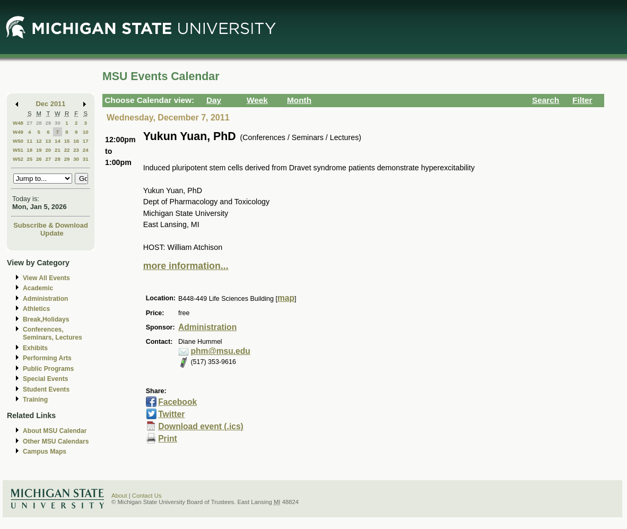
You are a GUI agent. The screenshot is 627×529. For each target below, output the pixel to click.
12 (39, 141)
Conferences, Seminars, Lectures (52, 333)
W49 (18, 132)
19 (39, 150)
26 (39, 159)
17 (86, 141)
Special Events (45, 379)
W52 (18, 159)
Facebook (177, 401)
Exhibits (35, 348)
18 (29, 150)
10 (86, 132)
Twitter (171, 414)
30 (57, 123)
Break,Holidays (46, 319)
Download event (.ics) (200, 426)
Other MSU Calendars (56, 441)
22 (67, 150)
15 (67, 141)
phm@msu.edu (220, 350)
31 (86, 159)
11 (29, 141)
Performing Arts (47, 358)
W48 (18, 123)
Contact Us (147, 495)
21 (57, 150)
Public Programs (48, 368)
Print (167, 438)
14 (57, 141)
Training (35, 399)
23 (76, 150)
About (119, 495)
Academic (38, 288)
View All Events (46, 278)
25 (29, 159)
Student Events (46, 389)
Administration (45, 298)
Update (52, 233)
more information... (186, 266)
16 (76, 141)
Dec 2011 (51, 104)
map (285, 297)
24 (86, 150)
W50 (18, 141)
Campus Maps (44, 451)
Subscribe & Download (50, 225)
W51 (18, 150)
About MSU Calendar (54, 431)
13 (48, 141)
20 (48, 150)
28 (39, 123)
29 (48, 123)
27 (29, 123)
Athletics (36, 309)
